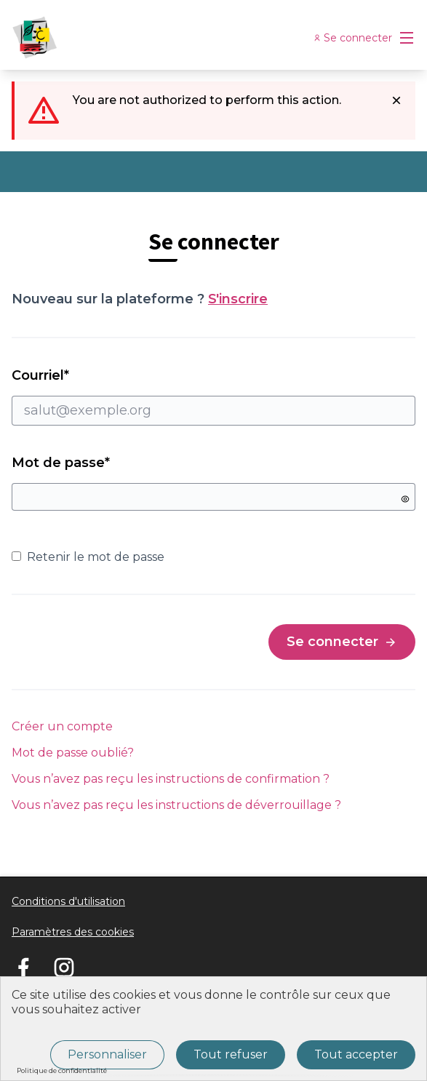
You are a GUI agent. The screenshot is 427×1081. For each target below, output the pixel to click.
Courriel (213, 396)
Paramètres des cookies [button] (73, 931)
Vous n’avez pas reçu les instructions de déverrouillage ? (176, 805)
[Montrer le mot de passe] (405, 499)
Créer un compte (62, 726)
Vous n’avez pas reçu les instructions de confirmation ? (171, 779)
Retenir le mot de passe (88, 557)
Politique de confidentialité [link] (62, 1070)
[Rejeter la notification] (396, 100)
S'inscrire (238, 299)
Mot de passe (61, 463)
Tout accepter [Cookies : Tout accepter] (356, 1054)
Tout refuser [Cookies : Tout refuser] (230, 1054)
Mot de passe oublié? (73, 752)
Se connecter (342, 642)
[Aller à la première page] (161, 38)
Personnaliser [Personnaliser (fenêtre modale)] (107, 1054)
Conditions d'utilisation (68, 901)
